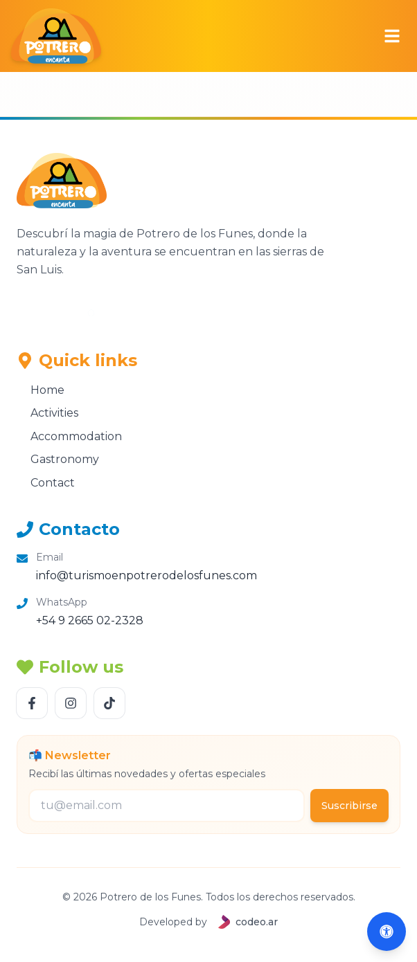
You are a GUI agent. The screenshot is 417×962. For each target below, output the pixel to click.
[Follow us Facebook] (32, 703)
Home (40, 390)
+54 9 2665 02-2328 (89, 620)
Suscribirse (349, 805)
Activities (47, 412)
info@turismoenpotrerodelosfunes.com (146, 575)
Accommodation (69, 436)
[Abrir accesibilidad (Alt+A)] (386, 931)
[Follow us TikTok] (109, 703)
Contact (46, 482)
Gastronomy (58, 459)
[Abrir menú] (392, 36)
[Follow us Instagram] (70, 703)
